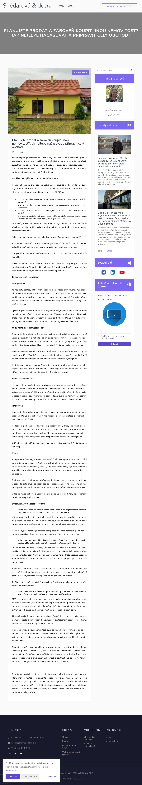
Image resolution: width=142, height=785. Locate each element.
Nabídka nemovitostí (89, 745)
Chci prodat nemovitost (120, 6)
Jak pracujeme (112, 741)
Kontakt (65, 741)
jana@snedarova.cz (27, 742)
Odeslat (114, 344)
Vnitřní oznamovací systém (71, 753)
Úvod (61, 6)
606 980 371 (25, 748)
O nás (65, 737)
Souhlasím (12, 776)
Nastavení (52, 776)
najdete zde (11, 770)
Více (71, 6)
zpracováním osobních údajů (112, 337)
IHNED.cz (107, 250)
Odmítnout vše (30, 776)
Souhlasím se (107, 336)
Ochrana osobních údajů (70, 746)
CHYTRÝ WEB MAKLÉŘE (81, 773)
